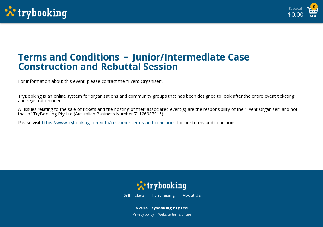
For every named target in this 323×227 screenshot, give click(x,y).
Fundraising (163, 195)
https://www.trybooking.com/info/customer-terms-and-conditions (109, 122)
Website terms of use (174, 214)
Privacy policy (143, 214)
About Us (192, 195)
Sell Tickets (134, 195)
